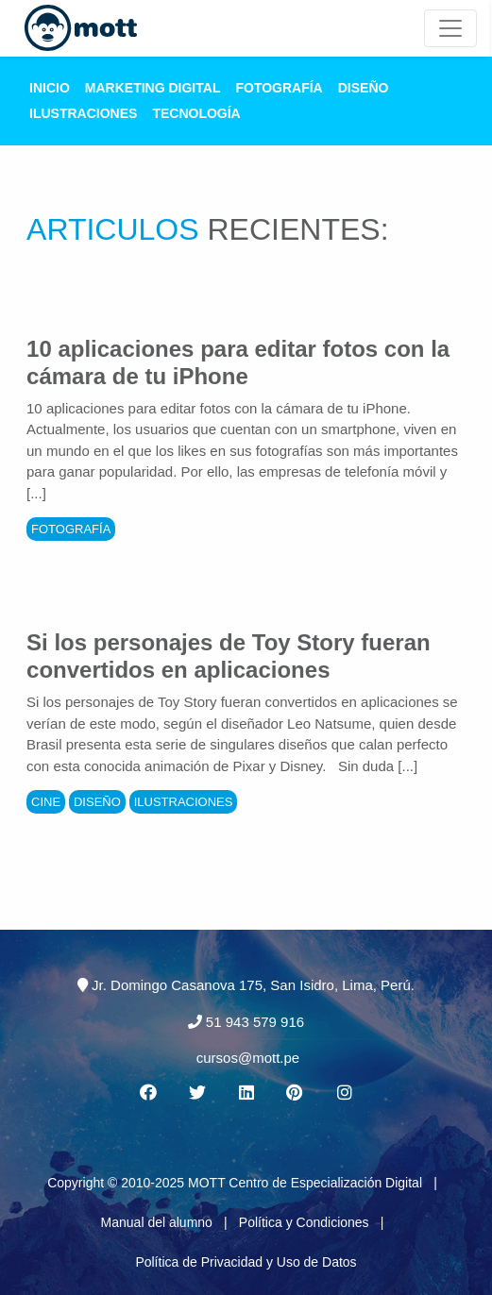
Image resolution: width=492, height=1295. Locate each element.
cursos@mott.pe (247, 1058)
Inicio (49, 87)
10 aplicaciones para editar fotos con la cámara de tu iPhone (238, 362)
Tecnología (196, 113)
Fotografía (278, 87)
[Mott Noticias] (450, 28)
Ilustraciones (83, 113)
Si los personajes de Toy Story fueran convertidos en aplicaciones (228, 656)
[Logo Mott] (81, 28)
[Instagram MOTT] (345, 1093)
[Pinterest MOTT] (295, 1093)
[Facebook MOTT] (147, 1093)
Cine (45, 802)
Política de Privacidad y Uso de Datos (245, 1262)
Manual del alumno (156, 1222)
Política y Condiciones (304, 1222)
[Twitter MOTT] (196, 1093)
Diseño (363, 87)
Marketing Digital (153, 87)
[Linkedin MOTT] (246, 1093)
